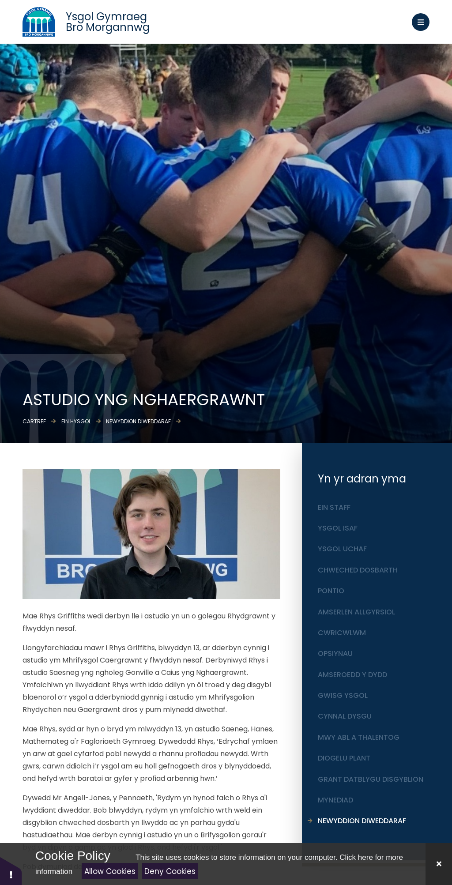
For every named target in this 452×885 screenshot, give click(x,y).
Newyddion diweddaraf (138, 421)
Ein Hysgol (76, 421)
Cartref (34, 421)
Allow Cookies (110, 871)
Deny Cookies (170, 871)
